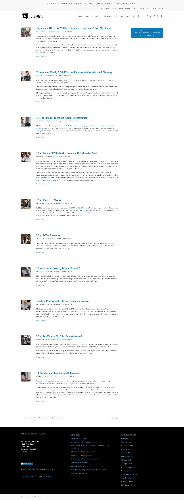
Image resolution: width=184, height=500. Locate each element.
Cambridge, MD (126, 456)
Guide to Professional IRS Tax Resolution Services (62, 301)
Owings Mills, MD (127, 449)
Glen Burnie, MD (127, 446)
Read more (41, 56)
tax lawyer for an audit (44, 180)
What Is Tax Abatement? (49, 235)
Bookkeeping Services (78, 439)
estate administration (104, 93)
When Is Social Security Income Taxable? (58, 268)
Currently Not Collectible (79, 462)
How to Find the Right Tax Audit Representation (61, 117)
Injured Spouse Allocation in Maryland (84, 459)
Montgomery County (128, 485)
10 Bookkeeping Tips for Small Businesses (58, 373)
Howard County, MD (128, 467)
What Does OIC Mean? (49, 199)
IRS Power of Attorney (79, 473)
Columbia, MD (126, 442)
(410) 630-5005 (156, 9)
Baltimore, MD (126, 439)
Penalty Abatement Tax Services (82, 442)
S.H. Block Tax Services (65, 31)
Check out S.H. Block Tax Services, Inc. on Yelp (37, 469)
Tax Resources (51, 31)
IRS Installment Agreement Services (83, 452)
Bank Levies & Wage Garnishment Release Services (89, 470)
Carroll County (126, 478)
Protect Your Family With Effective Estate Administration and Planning (74, 72)
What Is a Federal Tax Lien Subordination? (59, 336)
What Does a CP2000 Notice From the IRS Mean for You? (66, 153)
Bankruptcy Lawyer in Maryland (82, 455)
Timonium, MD (126, 460)
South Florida (126, 471)
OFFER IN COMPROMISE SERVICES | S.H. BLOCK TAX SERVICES (90, 447)
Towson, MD (125, 453)
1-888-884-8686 (116, 9)
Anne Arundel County (129, 474)
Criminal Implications (78, 466)
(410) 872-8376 (137, 9)
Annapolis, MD (126, 464)
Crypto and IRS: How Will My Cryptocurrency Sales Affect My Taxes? (73, 28)
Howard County (127, 481)
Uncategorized (60, 121)
